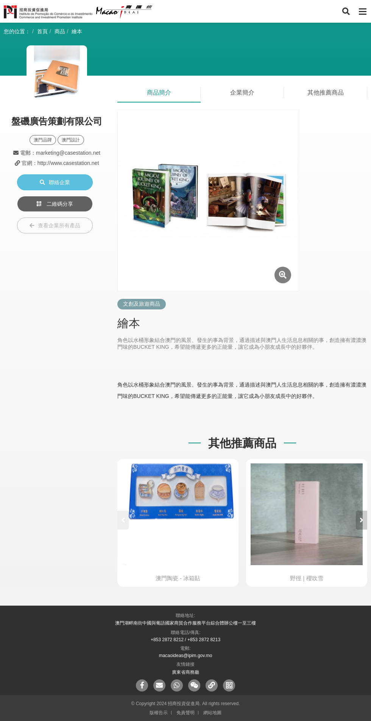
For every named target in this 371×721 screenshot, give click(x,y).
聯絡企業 (55, 182)
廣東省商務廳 (185, 672)
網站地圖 (212, 712)
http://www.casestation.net (68, 163)
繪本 (77, 31)
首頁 (42, 31)
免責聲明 (185, 712)
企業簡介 (242, 92)
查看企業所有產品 (55, 225)
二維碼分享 (55, 204)
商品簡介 (159, 92)
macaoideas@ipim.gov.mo (185, 655)
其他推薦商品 (325, 92)
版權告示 (159, 712)
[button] (361, 520)
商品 (60, 31)
